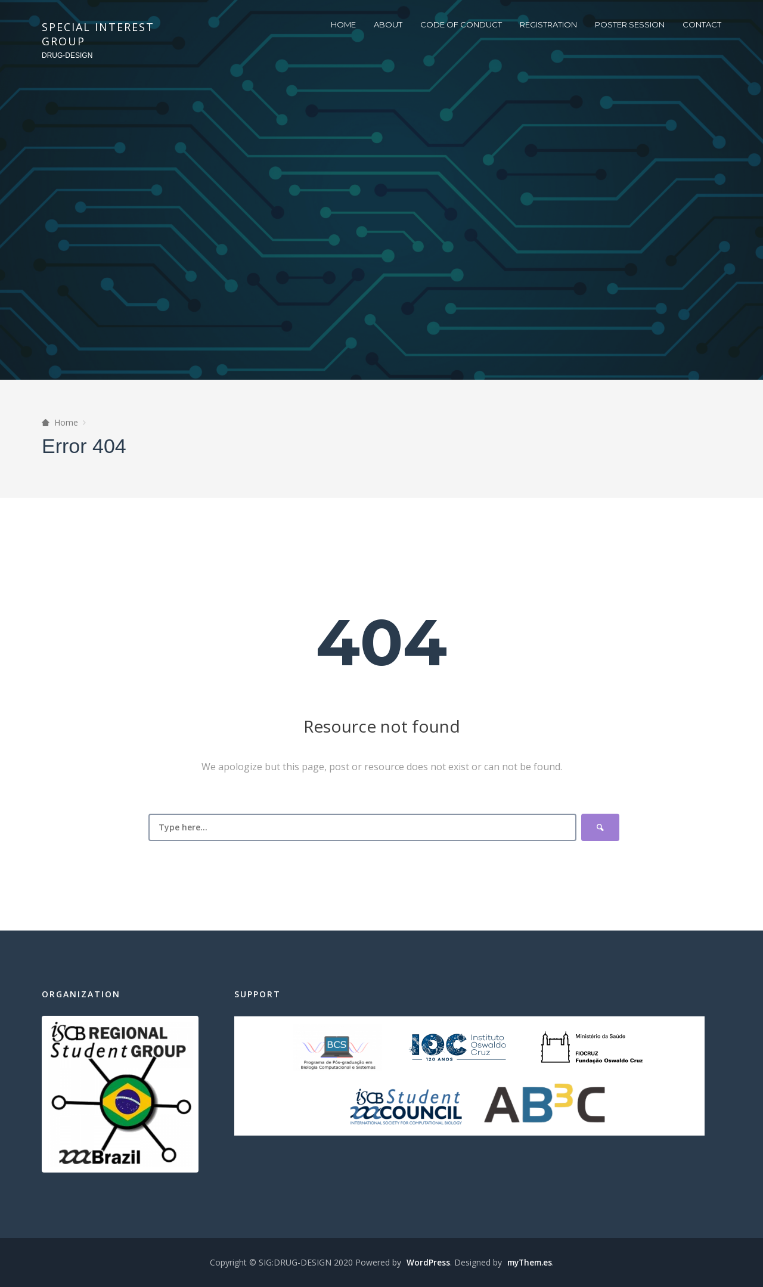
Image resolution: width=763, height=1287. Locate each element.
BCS (337, 1047)
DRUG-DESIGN (67, 55)
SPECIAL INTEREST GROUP (98, 34)
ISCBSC (406, 1107)
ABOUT (388, 24)
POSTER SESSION (630, 24)
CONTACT (702, 24)
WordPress (426, 1262)
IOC (457, 1047)
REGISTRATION (548, 24)
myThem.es (529, 1262)
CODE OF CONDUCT (461, 24)
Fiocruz (592, 1047)
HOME (343, 24)
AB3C (545, 1107)
